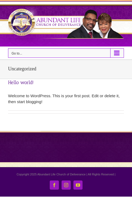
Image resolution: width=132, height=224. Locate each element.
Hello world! (21, 82)
